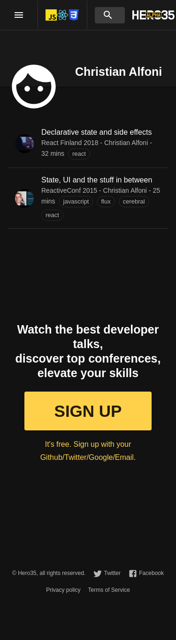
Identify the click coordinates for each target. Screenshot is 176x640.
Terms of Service (109, 590)
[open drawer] (19, 15)
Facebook (151, 573)
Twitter (112, 573)
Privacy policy (63, 590)
